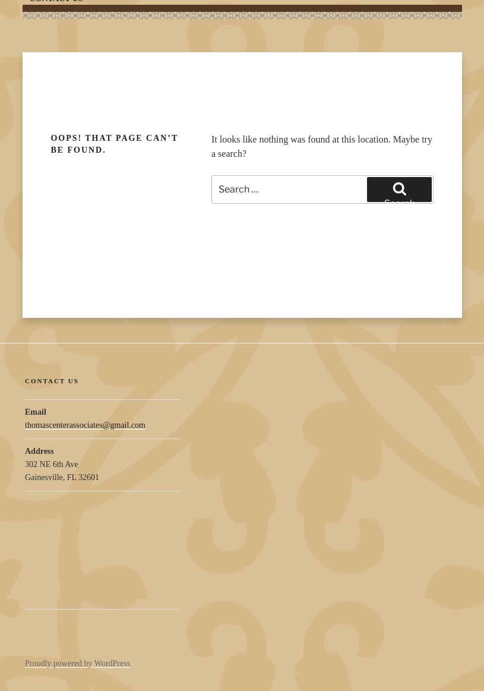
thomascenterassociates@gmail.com (85, 425)
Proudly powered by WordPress (77, 663)
